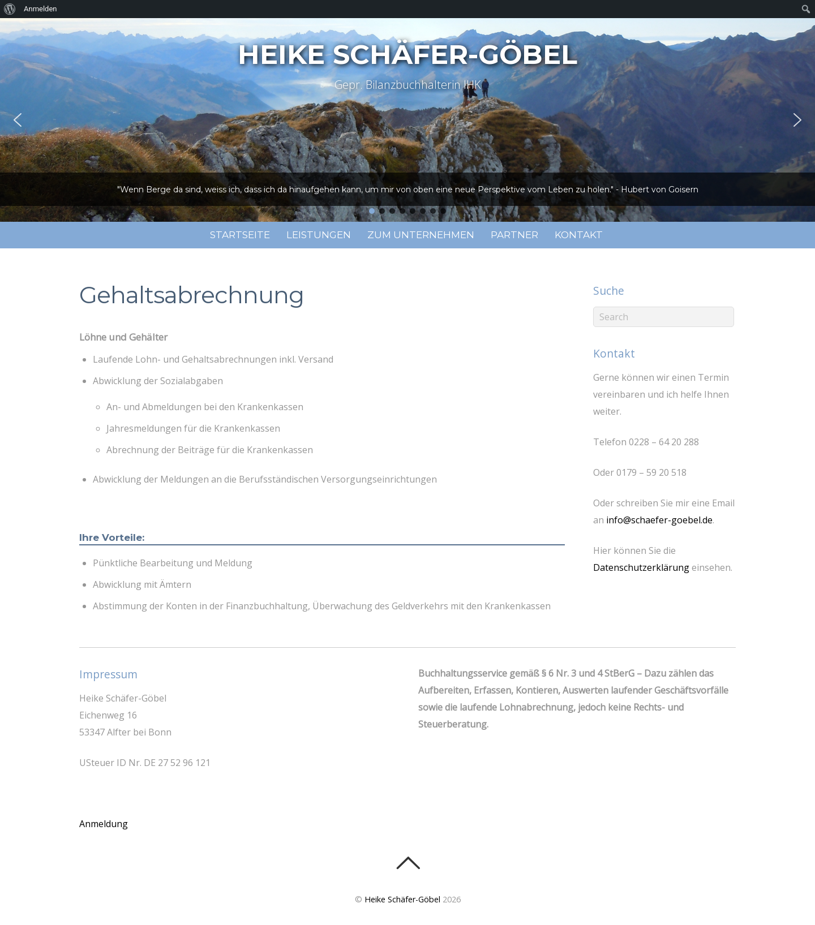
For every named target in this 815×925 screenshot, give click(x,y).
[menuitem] (10, 9)
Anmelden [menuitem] (40, 9)
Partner (514, 234)
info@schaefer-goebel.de (659, 520)
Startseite (240, 234)
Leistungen (318, 234)
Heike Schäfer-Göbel (402, 899)
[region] (407, 120)
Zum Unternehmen (420, 234)
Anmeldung (103, 824)
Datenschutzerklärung (641, 567)
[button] (17, 120)
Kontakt (579, 234)
